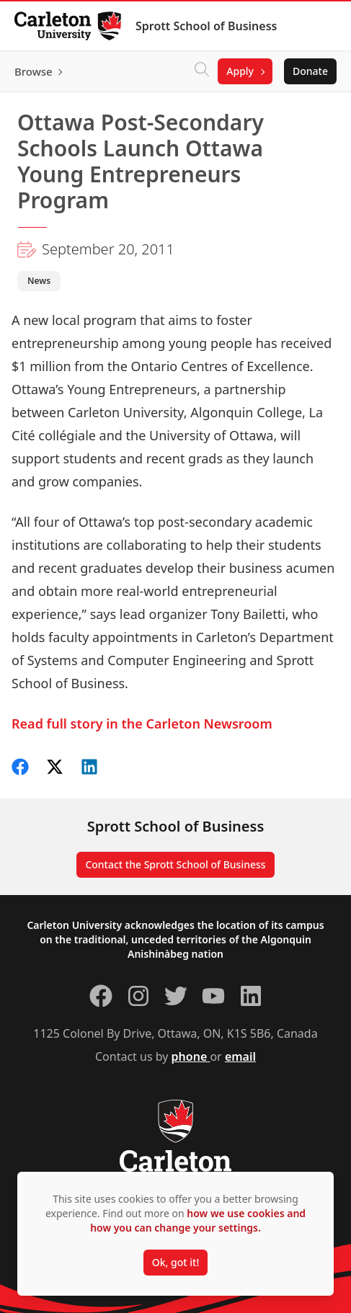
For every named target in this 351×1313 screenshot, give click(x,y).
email (240, 1056)
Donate (310, 71)
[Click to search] (202, 71)
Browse (33, 71)
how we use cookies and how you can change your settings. (198, 1220)
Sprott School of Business (206, 26)
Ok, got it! (175, 1262)
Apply (240, 71)
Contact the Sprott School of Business (175, 864)
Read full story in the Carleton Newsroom (142, 723)
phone (191, 1056)
